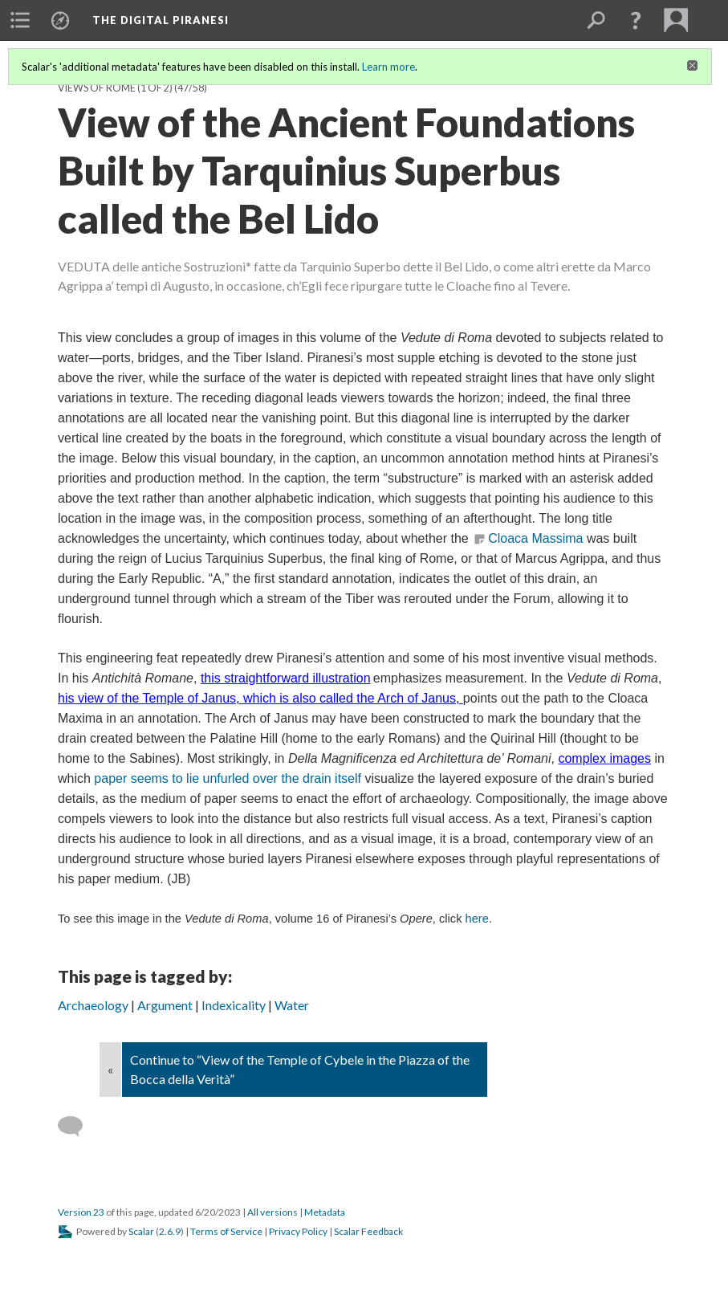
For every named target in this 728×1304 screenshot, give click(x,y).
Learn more (388, 66)
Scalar (141, 1231)
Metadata (324, 1212)
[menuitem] (20, 20)
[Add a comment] (77, 1126)
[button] (636, 20)
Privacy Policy (298, 1231)
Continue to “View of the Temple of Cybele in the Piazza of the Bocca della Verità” (300, 1069)
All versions (272, 1212)
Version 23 (81, 1212)
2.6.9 (170, 1231)
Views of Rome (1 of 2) (115, 88)
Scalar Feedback (368, 1231)
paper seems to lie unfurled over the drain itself (227, 778)
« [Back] (110, 1069)
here (477, 918)
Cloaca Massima (535, 538)
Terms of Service (226, 1231)
